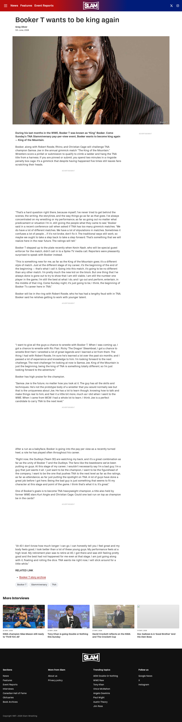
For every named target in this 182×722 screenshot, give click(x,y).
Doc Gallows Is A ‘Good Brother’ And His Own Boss (156, 635)
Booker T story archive (32, 577)
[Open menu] (5, 6)
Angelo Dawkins (101, 693)
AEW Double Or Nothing (105, 676)
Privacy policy (55, 680)
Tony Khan (98, 684)
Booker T (21, 584)
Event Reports (43, 5)
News (14, 5)
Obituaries (8, 697)
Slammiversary (39, 584)
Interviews (8, 689)
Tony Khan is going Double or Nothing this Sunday (68, 635)
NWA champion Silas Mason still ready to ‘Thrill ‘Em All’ (23, 635)
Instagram (143, 684)
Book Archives (10, 702)
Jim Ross (98, 706)
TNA (54, 584)
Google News (145, 676)
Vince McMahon (101, 689)
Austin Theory (100, 702)
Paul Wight (99, 697)
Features (26, 5)
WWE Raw (98, 680)
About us (52, 676)
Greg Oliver (21, 27)
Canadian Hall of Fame (15, 693)
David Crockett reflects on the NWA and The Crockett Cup (111, 635)
